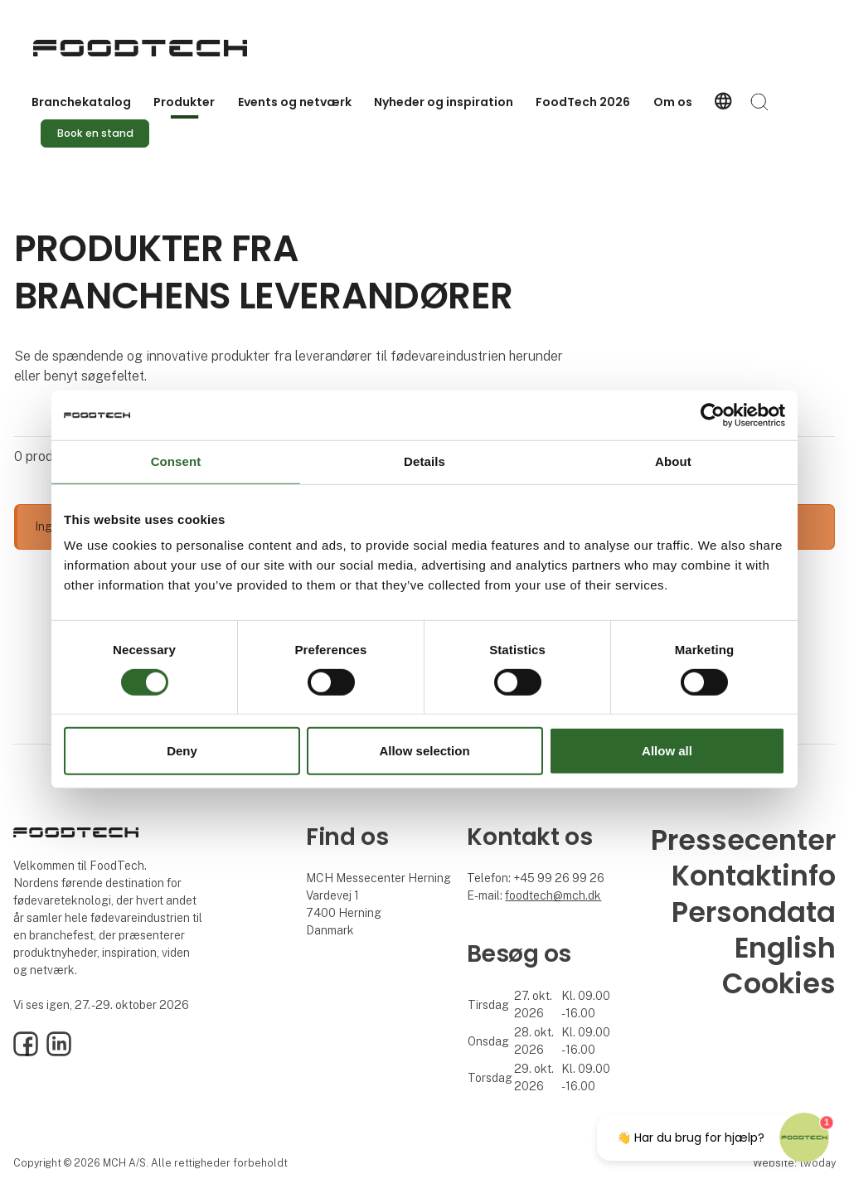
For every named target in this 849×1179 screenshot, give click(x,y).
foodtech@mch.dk (553, 895)
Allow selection (424, 751)
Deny (182, 751)
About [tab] (673, 461)
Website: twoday (794, 1163)
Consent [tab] (176, 461)
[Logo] (140, 48)
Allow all (667, 751)
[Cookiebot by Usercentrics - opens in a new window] (712, 415)
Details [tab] (424, 461)
